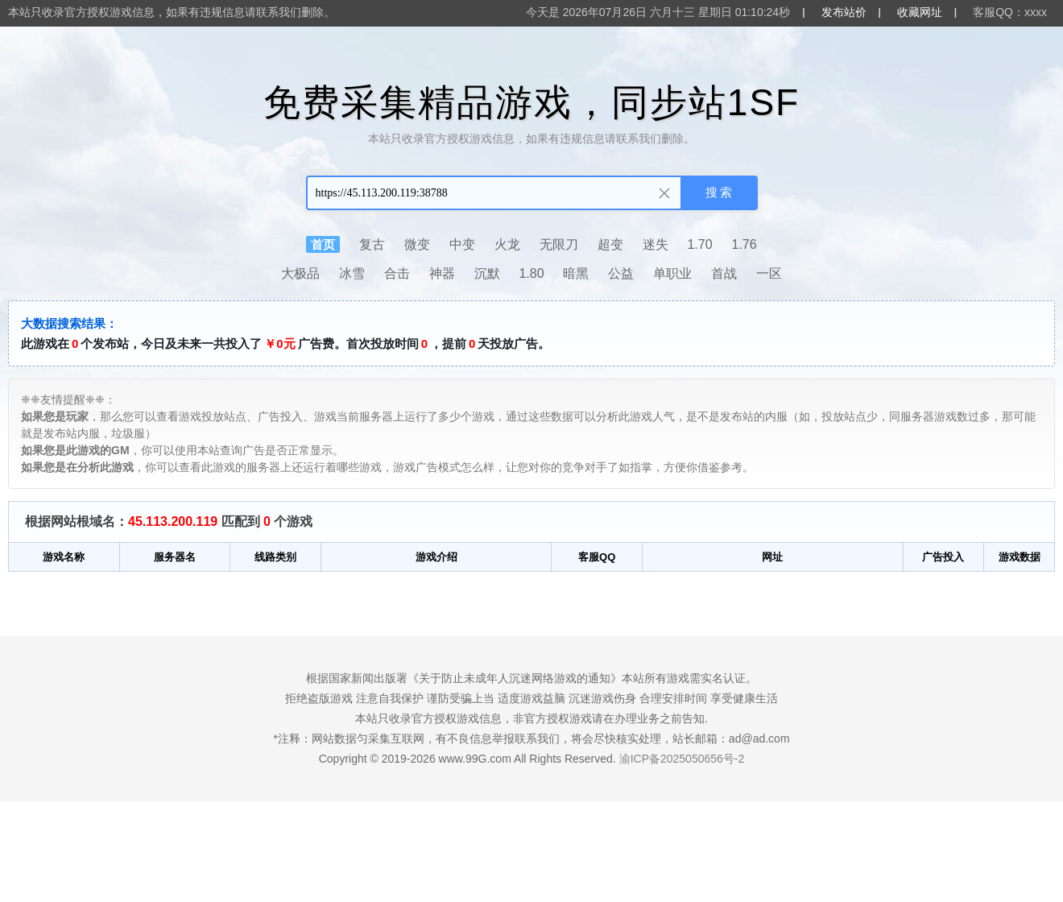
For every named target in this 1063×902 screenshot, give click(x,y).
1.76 (744, 244)
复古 (372, 244)
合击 (397, 273)
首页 (323, 244)
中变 (462, 244)
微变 (417, 244)
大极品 (300, 273)
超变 (610, 244)
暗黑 (576, 273)
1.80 (531, 273)
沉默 (487, 273)
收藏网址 (919, 12)
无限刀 (559, 244)
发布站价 (844, 12)
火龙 (507, 244)
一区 (769, 273)
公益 (621, 273)
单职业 (672, 273)
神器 (442, 273)
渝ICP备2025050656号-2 (682, 758)
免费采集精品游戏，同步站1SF (531, 102)
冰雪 (352, 273)
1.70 (699, 244)
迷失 (655, 244)
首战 (724, 273)
